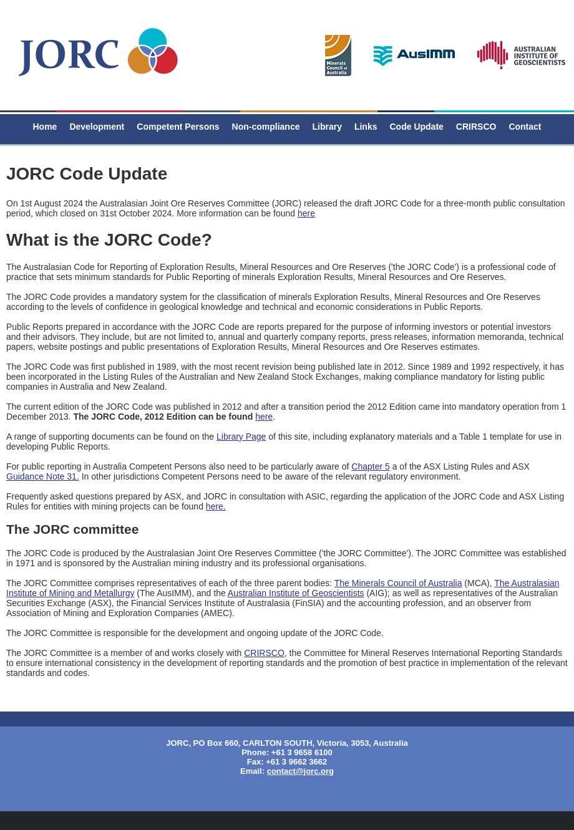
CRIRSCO (476, 127)
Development (96, 127)
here (306, 213)
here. (216, 506)
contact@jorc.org (300, 771)
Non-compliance (266, 127)
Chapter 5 (370, 466)
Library (326, 127)
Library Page (241, 437)
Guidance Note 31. (42, 476)
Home (44, 127)
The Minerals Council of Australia (398, 583)
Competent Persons (178, 127)
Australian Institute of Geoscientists (296, 593)
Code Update (417, 127)
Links (365, 127)
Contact (524, 127)
